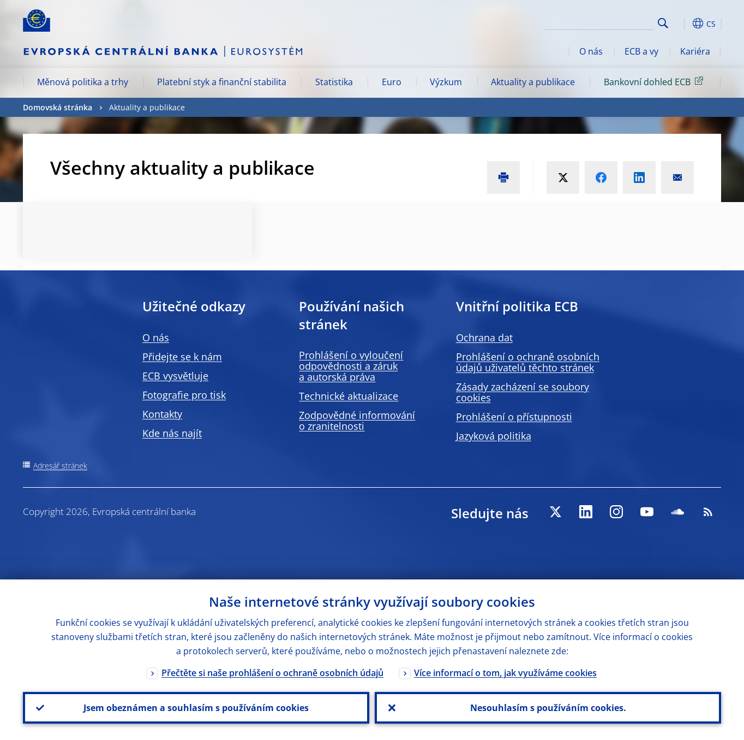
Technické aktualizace (348, 395)
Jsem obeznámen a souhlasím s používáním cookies (196, 708)
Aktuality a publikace (533, 82)
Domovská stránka (57, 107)
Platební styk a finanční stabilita (221, 82)
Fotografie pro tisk (184, 394)
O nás (591, 51)
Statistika (334, 82)
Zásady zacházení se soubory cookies (522, 392)
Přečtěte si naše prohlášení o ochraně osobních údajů (272, 673)
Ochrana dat (484, 337)
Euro (391, 82)
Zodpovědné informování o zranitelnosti (357, 421)
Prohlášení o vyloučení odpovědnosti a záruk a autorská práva (351, 365)
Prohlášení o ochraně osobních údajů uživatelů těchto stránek (527, 362)
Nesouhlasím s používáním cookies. (548, 708)
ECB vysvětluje (175, 375)
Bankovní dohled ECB (655, 81)
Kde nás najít (172, 433)
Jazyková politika (493, 435)
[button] (683, 23)
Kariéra (695, 51)
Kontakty (162, 414)
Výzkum (446, 82)
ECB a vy (641, 51)
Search (663, 23)
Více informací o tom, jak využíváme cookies (505, 673)
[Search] (599, 22)
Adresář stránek (60, 465)
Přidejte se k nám (182, 356)
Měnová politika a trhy (82, 82)
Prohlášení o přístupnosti (514, 416)
